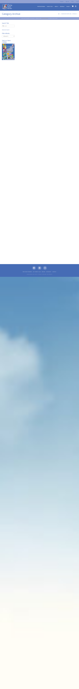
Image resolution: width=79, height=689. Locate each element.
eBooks (43, 271)
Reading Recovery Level (66, 13)
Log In (77, 1)
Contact (54, 271)
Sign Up (67, 1)
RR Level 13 (75, 13)
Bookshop (48, 271)
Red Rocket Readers (27, 271)
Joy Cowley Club (37, 271)
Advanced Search (5, 29)
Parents (61, 1)
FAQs (72, 1)
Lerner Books (45, 18)
